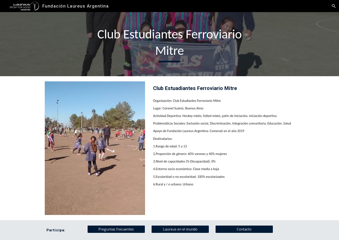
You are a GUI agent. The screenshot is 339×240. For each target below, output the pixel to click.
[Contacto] (244, 229)
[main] (169, 44)
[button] (334, 6)
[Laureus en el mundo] (180, 229)
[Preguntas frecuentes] (116, 229)
